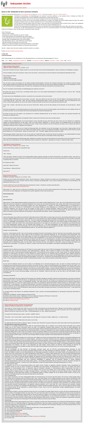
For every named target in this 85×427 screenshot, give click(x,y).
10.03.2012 (39, 14)
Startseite (6, 7)
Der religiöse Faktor (12, 298)
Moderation (14, 7)
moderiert (19, 63)
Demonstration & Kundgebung (38, 60)
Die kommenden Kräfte (13, 300)
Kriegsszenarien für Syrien (10, 175)
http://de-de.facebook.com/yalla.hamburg (14, 51)
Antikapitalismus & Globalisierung (19, 60)
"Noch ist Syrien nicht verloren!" (11, 66)
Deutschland (52, 60)
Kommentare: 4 (64, 14)
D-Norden (57, 60)
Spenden (25, 7)
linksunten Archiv (20, 3)
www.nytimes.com (36, 416)
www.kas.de (19, 413)
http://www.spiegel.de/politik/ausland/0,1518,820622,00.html (16, 186)
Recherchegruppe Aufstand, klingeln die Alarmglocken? (19, 304)
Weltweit (61, 60)
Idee (10, 7)
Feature (6, 60)
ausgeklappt (14, 63)
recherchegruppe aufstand (26, 14)
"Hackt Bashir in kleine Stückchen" (12, 144)
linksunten (20, 7)
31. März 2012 (55, 14)
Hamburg (69, 60)
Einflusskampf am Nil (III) (24, 298)
